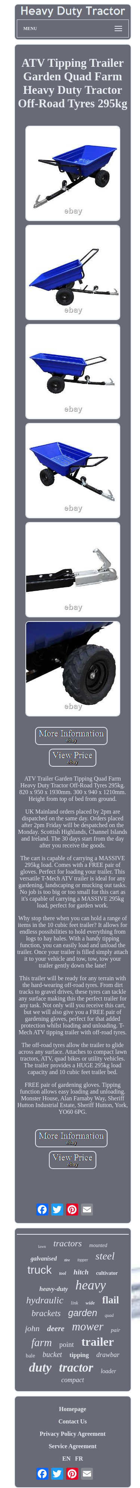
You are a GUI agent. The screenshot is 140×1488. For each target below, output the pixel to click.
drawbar (107, 1355)
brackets (46, 1313)
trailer (97, 1341)
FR (79, 1458)
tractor (76, 1367)
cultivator (107, 1273)
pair (115, 1330)
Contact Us (73, 1421)
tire (67, 1260)
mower (87, 1326)
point (66, 1344)
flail (110, 1300)
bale (30, 1356)
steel (105, 1256)
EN (66, 1458)
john (32, 1328)
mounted (98, 1245)
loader (108, 1371)
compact (72, 1380)
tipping (79, 1355)
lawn (42, 1246)
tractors (67, 1243)
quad (109, 1315)
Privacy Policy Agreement (73, 1434)
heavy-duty (53, 1288)
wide (90, 1303)
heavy (90, 1285)
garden (82, 1312)
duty (40, 1367)
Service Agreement (72, 1446)
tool (62, 1273)
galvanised (44, 1258)
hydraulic (44, 1300)
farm (41, 1342)
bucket (52, 1354)
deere (56, 1328)
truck (39, 1270)
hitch (81, 1272)
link (74, 1303)
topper (82, 1260)
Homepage (72, 1409)
